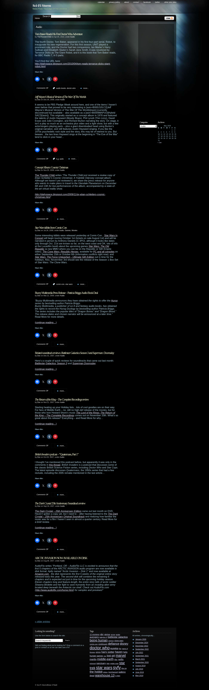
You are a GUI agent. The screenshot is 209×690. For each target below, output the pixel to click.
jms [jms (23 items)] (105, 656)
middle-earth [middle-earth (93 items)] (105, 659)
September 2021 (142, 656)
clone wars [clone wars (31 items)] (118, 641)
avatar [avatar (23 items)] (118, 634)
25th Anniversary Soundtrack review (60, 503)
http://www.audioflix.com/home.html (54, 590)
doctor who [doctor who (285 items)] (100, 647)
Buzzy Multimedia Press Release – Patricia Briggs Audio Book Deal (66, 292)
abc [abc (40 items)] (102, 634)
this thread (54, 465)
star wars (69, 284)
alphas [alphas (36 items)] (107, 634)
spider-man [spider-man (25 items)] (114, 663)
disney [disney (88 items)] (124, 643)
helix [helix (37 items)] (125, 652)
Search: (47, 16)
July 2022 (139, 652)
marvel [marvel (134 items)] (121, 655)
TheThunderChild (44, 37)
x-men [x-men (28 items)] (117, 676)
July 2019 (139, 669)
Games (68, 230)
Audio (72, 37)
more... (86, 88)
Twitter (157, 2)
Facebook (147, 2)
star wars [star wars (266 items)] (104, 667)
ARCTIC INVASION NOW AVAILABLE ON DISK (61, 558)
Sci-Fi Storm (42, 5)
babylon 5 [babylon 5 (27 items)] (103, 637)
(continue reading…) (46, 322)
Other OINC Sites (170, 2)
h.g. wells (60, 159)
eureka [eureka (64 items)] (114, 648)
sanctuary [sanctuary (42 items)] (101, 663)
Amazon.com (42, 574)
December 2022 (141, 646)
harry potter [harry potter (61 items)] (107, 652)
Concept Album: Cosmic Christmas (51, 167)
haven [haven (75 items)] (119, 651)
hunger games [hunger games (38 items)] (96, 656)
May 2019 (139, 676)
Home (37, 18)
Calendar (101, 2)
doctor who (71, 88)
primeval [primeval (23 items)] (93, 663)
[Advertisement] (158, 70)
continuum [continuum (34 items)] (102, 644)
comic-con (60, 284)
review (62, 399)
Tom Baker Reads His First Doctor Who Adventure (58, 34)
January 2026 (140, 639)
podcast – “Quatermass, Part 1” (56, 454)
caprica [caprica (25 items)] (111, 641)
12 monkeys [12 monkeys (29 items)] (95, 635)
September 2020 (142, 662)
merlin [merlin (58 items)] (93, 659)
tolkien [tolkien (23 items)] (105, 672)
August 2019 (140, 666)
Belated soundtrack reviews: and (74, 353)
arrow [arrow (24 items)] (113, 634)
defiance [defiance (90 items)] (113, 643)
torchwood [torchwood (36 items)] (113, 672)
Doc (38, 100)
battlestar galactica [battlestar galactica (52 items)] (118, 637)
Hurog (114, 300)
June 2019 (139, 672)
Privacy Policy (114, 2)
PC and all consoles (103, 251)
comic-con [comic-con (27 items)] (94, 644)
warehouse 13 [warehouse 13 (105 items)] (105, 675)
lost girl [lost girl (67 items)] (111, 655)
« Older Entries (42, 621)
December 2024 (141, 643)
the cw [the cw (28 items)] (124, 668)
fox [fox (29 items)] (120, 649)
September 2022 (142, 649)
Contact (136, 2)
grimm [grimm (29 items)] (98, 652)
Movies (74, 230)
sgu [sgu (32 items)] (108, 663)
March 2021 (140, 659)
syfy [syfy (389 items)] (117, 667)
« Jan (160, 142)
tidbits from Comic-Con (51, 227)
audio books (61, 88)
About (126, 2)
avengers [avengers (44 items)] (94, 637)
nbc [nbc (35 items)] (116, 659)
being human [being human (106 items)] (99, 640)
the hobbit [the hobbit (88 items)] (96, 671)
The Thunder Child (45, 175)
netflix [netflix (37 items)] (121, 659)
